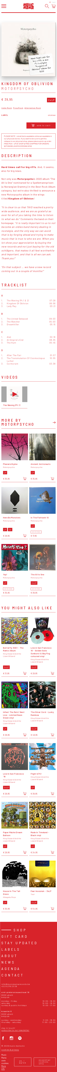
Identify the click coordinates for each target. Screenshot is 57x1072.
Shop (20, 930)
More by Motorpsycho (17, 422)
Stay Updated (19, 943)
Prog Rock (18, 108)
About (9, 955)
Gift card (14, 936)
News (8, 962)
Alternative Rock (32, 108)
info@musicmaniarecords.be (15, 984)
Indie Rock (6, 108)
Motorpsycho (18, 88)
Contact (12, 975)
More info (3, 1067)
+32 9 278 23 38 (9, 986)
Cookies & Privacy (10, 1050)
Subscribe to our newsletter (15, 1030)
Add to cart (41, 125)
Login (54, 2)
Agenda (10, 968)
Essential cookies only (45, 1062)
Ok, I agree (22, 1062)
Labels (10, 949)
